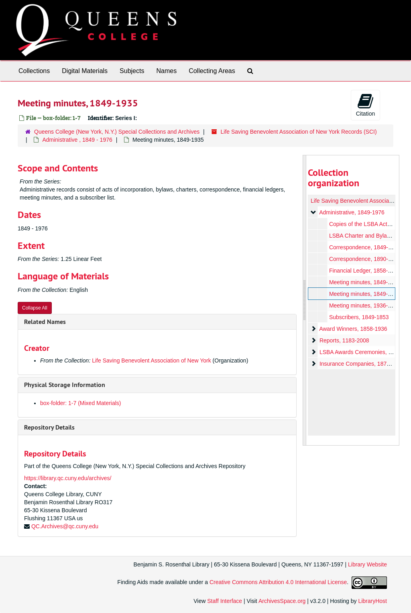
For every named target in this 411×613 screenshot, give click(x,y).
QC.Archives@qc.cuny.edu (64, 526)
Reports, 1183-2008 (344, 340)
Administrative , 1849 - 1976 (77, 139)
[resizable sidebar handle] (304, 300)
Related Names (45, 322)
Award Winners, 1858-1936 (353, 329)
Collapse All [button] (34, 308)
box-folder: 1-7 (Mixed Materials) (80, 403)
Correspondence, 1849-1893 (364, 247)
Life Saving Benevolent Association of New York (151, 360)
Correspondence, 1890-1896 (364, 259)
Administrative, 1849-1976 (352, 212)
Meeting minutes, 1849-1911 (364, 282)
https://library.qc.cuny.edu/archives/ (67, 478)
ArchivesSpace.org (282, 601)
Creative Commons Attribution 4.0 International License (278, 582)
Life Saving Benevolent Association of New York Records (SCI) (299, 131)
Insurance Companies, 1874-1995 (361, 363)
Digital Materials (85, 70)
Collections (34, 70)
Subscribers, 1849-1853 (359, 317)
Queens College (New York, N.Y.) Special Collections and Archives (116, 131)
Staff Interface (224, 601)
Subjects (132, 70)
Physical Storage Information (64, 385)
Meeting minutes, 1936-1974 (364, 305)
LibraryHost (372, 601)
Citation (365, 105)
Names (166, 70)
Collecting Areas (212, 70)
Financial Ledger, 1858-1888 (364, 270)
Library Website (367, 564)
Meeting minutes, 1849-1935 (364, 294)
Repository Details (49, 427)
